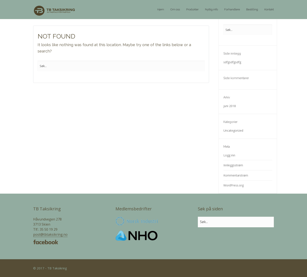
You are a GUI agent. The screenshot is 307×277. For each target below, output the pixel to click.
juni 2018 (229, 106)
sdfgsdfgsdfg (232, 62)
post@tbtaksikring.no (50, 234)
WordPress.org (233, 185)
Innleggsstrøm (233, 165)
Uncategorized (233, 130)
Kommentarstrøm (235, 175)
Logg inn (229, 155)
